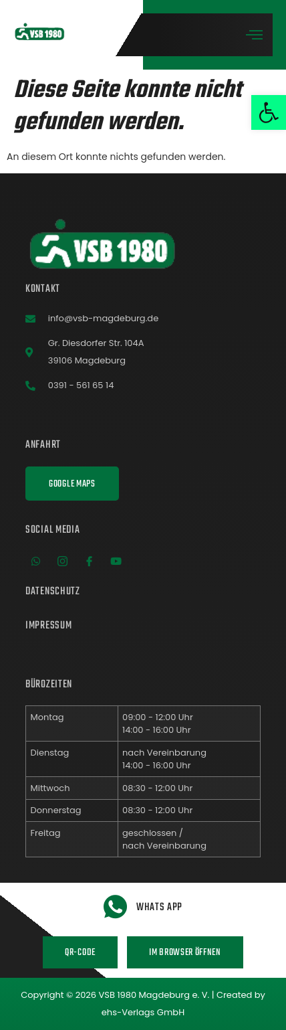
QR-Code (80, 952)
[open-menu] (254, 36)
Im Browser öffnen (185, 952)
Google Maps (72, 484)
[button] (268, 112)
